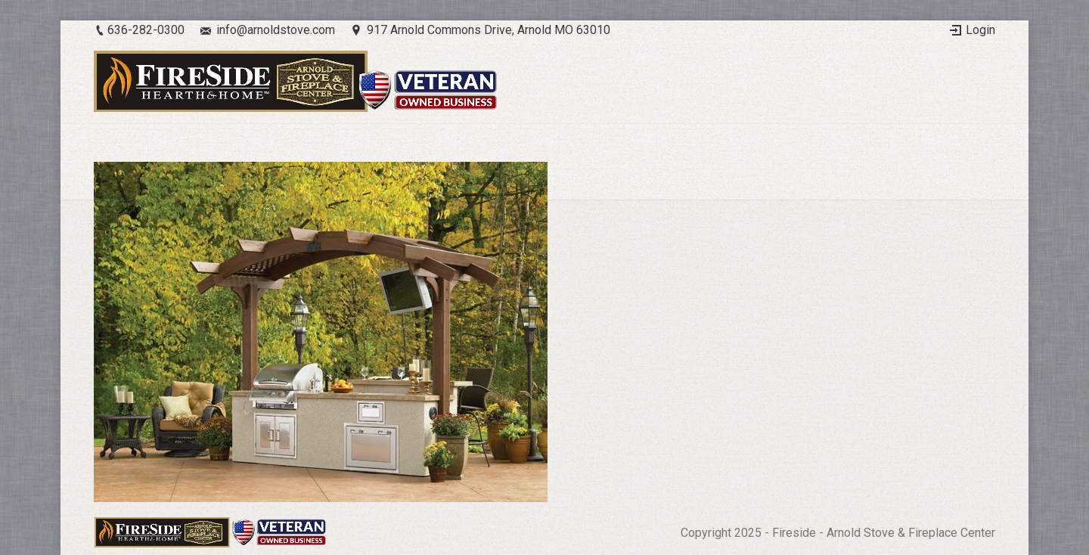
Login (980, 30)
